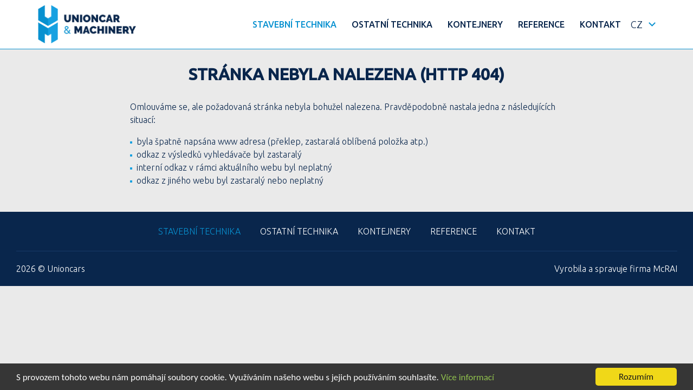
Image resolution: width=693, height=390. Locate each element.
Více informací (467, 377)
